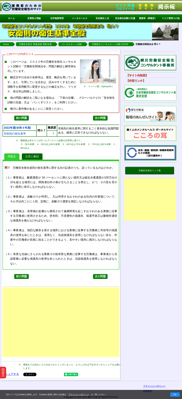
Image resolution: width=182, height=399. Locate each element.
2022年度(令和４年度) (17, 127)
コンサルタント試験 (72, 44)
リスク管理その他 (171, 18)
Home (6, 44)
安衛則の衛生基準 (15, 133)
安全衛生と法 (102, 18)
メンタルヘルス (79, 18)
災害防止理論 (34, 18)
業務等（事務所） (148, 18)
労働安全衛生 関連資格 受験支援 (35, 44)
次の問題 (100, 118)
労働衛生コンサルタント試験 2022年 (110, 44)
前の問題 (21, 118)
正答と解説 (32, 156)
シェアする (12, 374)
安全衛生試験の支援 (125, 18)
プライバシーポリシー (78, 394)
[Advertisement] (150, 200)
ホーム (11, 18)
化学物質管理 (57, 18)
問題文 (12, 156)
